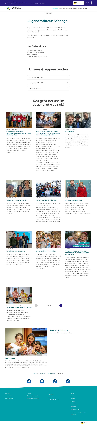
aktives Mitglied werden (33, 398)
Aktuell (80, 8)
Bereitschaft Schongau (59, 330)
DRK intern (73, 414)
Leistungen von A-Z (53, 399)
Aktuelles (51, 397)
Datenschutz (74, 404)
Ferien (60, 8)
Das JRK (85, 8)
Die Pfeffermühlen (67, 8)
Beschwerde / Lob (75, 409)
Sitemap (73, 401)
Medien (75, 8)
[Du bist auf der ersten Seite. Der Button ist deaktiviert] (36, 305)
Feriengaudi (10, 358)
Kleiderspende (9, 398)
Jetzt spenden (8, 396)
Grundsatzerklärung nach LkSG (78, 412)
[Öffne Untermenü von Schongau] (48, 13)
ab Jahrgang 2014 (35, 88)
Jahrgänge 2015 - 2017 (36, 83)
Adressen (73, 396)
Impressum (73, 406)
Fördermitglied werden (32, 396)
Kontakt (73, 398)
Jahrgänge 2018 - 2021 (36, 77)
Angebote (55, 8)
